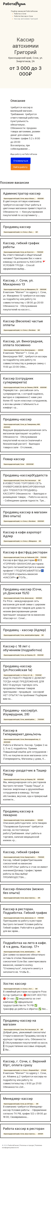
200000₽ (29, 464)
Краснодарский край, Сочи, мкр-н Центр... (20, 898)
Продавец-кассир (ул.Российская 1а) (17, 668)
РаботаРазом (31, 154)
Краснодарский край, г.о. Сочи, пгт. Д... (18, 675)
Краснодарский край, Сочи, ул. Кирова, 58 (19, 779)
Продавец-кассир (17, 419)
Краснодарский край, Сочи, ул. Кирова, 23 (19, 655)
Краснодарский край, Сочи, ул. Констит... (19, 252)
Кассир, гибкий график (21, 852)
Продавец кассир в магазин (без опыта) (25, 514)
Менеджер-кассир (18, 1099)
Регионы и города (27, 1145)
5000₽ (40, 820)
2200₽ (40, 350)
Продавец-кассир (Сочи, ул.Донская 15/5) (22, 591)
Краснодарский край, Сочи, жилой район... (19, 719)
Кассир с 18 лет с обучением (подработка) (22, 648)
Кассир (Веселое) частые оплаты (23, 323)
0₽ (37, 232)
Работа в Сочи (20, 14)
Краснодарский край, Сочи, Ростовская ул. (20, 480)
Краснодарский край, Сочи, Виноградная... (20, 350)
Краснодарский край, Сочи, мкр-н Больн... (19, 198)
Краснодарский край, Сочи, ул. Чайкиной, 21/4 (21, 557)
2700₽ (43, 1070)
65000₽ (43, 387)
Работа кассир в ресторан (23, 1129)
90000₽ (7, 742)
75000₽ (40, 252)
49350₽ (39, 598)
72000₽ (41, 918)
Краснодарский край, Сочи (14, 464)
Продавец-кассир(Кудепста (25, 475)
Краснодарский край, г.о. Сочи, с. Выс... (18, 232)
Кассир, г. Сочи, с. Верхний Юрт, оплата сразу (24, 1063)
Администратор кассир (22, 193)
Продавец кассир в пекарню (18, 813)
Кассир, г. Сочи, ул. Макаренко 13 (18, 282)
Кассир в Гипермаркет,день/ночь (22, 732)
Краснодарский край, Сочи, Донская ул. (19, 598)
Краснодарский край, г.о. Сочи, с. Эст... (18, 989)
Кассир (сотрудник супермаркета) (18, 380)
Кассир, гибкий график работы (21, 245)
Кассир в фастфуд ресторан (25, 552)
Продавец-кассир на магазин (19, 1022)
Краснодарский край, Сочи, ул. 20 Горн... (19, 1104)
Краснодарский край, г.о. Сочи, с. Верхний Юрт (21, 1070)
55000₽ (40, 655)
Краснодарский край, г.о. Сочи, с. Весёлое (19, 330)
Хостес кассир (14, 983)
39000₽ (43, 289)
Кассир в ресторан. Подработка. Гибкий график (25, 911)
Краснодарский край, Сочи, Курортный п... (20, 857)
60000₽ (40, 779)
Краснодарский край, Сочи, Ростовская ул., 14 (21, 1029)
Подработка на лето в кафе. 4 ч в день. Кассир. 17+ (25, 945)
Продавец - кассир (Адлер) (24, 630)
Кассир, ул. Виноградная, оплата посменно (23, 343)
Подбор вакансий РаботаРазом (24, 11)
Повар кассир (14, 459)
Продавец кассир (17, 227)
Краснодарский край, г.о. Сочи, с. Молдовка (20, 541)
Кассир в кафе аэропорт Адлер (22, 534)
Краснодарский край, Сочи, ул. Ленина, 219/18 (21, 387)
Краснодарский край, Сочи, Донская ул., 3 (19, 918)
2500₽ (40, 1134)
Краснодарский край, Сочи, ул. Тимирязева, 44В (22, 424)
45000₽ (41, 198)
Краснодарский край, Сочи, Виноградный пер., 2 (22, 739)
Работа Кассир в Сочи (23, 16)
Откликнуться (20, 160)
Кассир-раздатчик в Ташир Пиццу (24, 772)
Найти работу (20, 167)
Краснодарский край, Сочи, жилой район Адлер (21, 635)
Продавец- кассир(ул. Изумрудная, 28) (20, 712)
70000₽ (38, 675)
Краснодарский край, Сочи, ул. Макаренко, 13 (21, 289)
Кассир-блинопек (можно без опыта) (23, 891)
